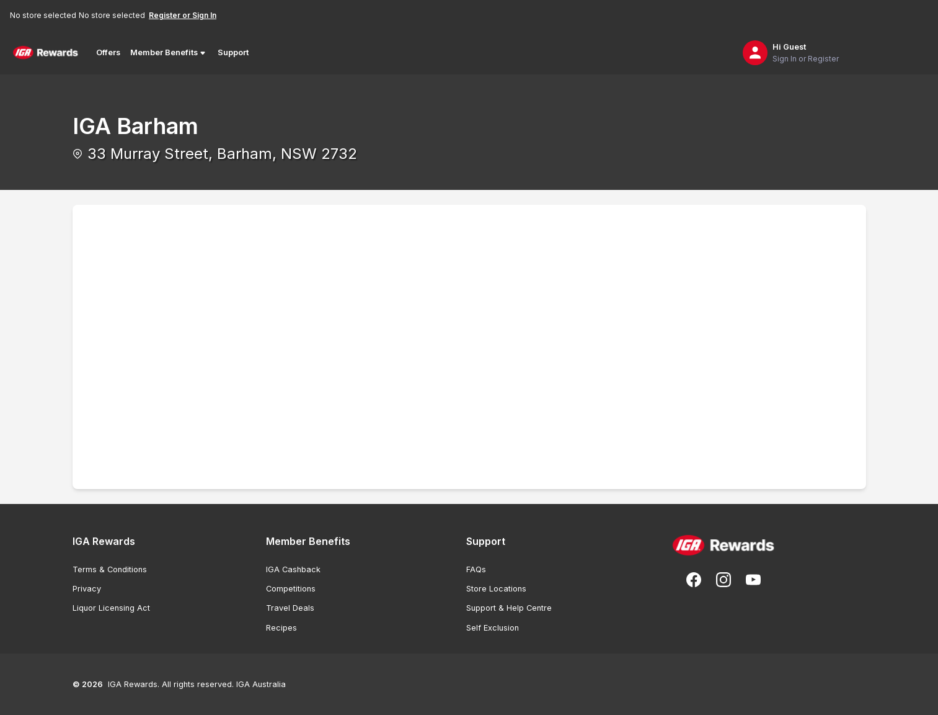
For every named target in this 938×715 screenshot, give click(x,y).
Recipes (281, 627)
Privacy (87, 588)
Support (233, 52)
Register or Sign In (182, 15)
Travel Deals (290, 608)
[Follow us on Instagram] (723, 579)
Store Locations (496, 588)
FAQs (476, 569)
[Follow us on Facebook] (693, 579)
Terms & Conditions (110, 569)
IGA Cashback (293, 569)
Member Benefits (169, 53)
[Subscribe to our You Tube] (753, 579)
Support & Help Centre (509, 608)
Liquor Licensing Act (111, 608)
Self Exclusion (492, 627)
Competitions (291, 588)
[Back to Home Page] (45, 53)
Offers (108, 52)
